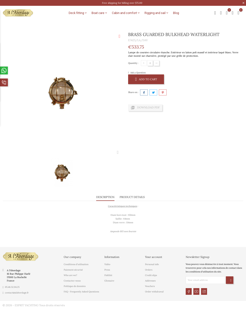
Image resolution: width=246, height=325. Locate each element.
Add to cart (146, 79)
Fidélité (108, 275)
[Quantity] (144, 63)
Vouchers (150, 286)
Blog (176, 13)
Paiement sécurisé (73, 269)
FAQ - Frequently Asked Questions (81, 291)
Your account (153, 257)
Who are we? (70, 275)
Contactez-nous (72, 280)
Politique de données (75, 286)
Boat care (100, 13)
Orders (148, 269)
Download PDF (145, 108)
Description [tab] (105, 197)
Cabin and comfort (126, 13)
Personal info (152, 264)
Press (107, 269)
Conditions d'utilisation (76, 264)
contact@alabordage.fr (17, 292)
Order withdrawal (154, 291)
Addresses (150, 280)
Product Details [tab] (132, 197)
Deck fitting (78, 13)
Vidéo (107, 264)
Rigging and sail (157, 13)
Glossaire (109, 280)
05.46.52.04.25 (12, 287)
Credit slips (151, 275)
